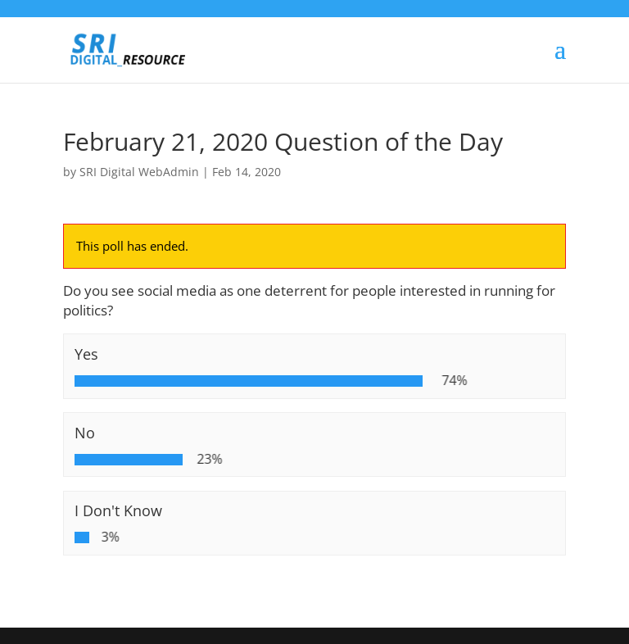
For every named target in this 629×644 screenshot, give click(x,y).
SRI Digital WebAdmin (139, 171)
